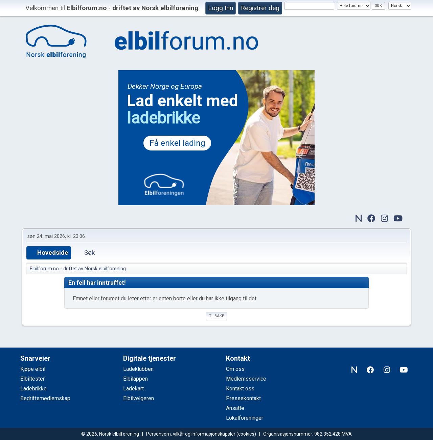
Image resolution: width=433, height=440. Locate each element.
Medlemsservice (246, 379)
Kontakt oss (240, 388)
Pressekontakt (243, 398)
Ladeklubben (138, 369)
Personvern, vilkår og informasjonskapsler (190, 434)
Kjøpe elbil (32, 369)
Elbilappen (135, 379)
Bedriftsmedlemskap (45, 398)
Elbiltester (32, 379)
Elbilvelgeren (138, 398)
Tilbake (216, 316)
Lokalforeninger (244, 418)
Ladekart (133, 388)
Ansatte (235, 408)
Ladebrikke (33, 388)
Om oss (235, 369)
